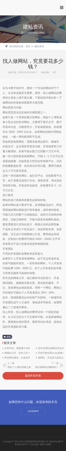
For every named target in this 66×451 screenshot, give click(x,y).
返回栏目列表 (33, 375)
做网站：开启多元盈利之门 (50, 357)
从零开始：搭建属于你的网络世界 (17, 348)
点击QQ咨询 (33, 411)
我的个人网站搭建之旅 (19, 367)
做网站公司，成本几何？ (17, 353)
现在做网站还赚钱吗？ (47, 367)
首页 (28, 46)
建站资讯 (39, 46)
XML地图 (34, 444)
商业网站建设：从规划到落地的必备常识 (17, 357)
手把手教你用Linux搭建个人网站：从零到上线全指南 (50, 353)
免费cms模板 (45, 444)
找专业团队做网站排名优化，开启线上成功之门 (50, 348)
